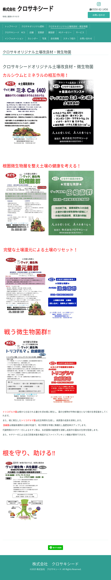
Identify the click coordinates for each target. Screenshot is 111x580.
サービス (80, 32)
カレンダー (33, 38)
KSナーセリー (65, 32)
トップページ (11, 26)
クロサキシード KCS (15, 32)
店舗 (31, 32)
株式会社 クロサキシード (55, 564)
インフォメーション (14, 38)
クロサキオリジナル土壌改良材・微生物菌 (68, 26)
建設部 (51, 32)
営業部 (41, 32)
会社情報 (55, 38)
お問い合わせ (99, 14)
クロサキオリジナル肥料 (32, 26)
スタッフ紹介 (69, 38)
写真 (44, 38)
